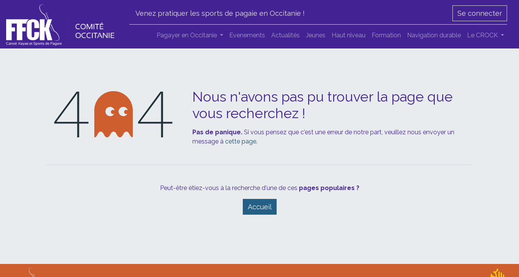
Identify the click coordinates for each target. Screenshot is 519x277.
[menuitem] (247, 35)
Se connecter (479, 13)
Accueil (260, 207)
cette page (240, 141)
